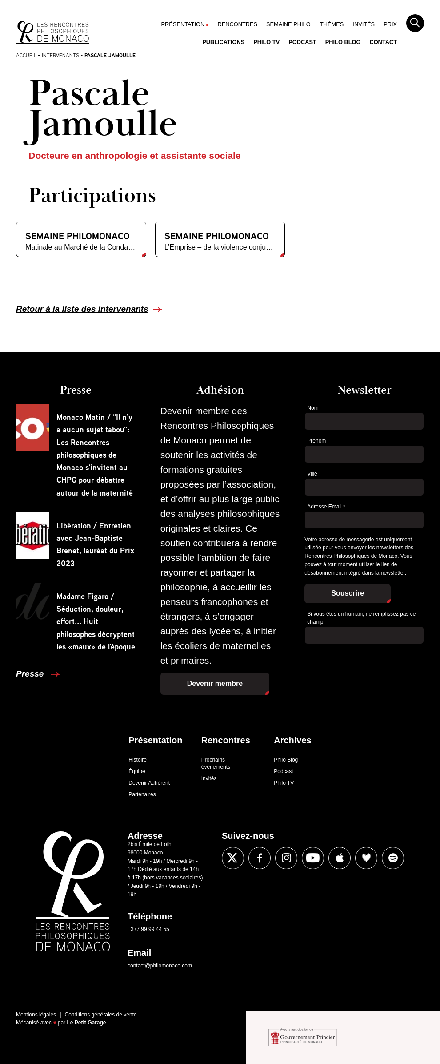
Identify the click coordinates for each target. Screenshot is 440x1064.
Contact (383, 42)
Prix (390, 24)
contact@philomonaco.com (160, 966)
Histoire (137, 760)
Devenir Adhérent (149, 783)
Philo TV (266, 42)
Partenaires (142, 794)
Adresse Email (326, 507)
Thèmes (332, 24)
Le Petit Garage (86, 1023)
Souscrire (347, 593)
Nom (312, 408)
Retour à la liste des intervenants (82, 309)
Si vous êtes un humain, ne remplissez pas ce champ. (361, 618)
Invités (363, 24)
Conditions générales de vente (101, 1015)
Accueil (26, 55)
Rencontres (237, 24)
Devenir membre (215, 683)
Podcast (302, 42)
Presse (31, 673)
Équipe (136, 771)
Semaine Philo (288, 24)
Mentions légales (36, 1015)
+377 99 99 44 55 (148, 929)
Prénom (316, 441)
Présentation (183, 24)
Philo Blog (343, 42)
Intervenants (60, 55)
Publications (223, 42)
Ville (312, 474)
